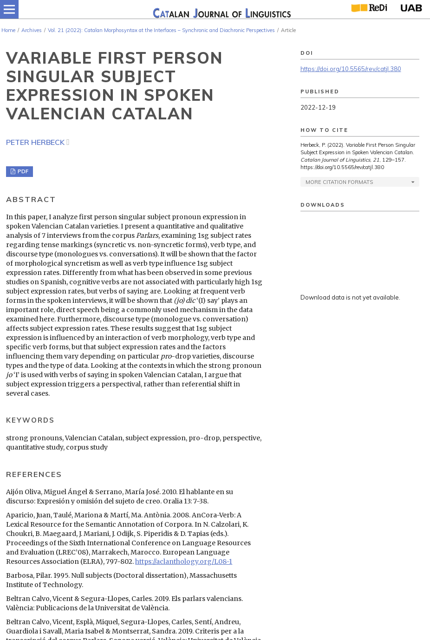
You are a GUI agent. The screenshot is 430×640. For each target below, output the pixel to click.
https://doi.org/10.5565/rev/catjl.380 (350, 68)
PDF (22, 171)
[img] (221, 9)
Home (8, 30)
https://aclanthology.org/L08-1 (183, 561)
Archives (31, 30)
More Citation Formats (339, 182)
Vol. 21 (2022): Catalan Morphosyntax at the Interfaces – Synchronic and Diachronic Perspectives (161, 30)
